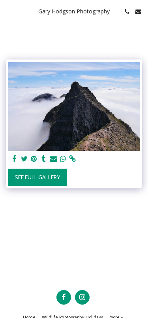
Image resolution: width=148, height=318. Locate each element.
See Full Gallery (37, 177)
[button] (8, 11)
